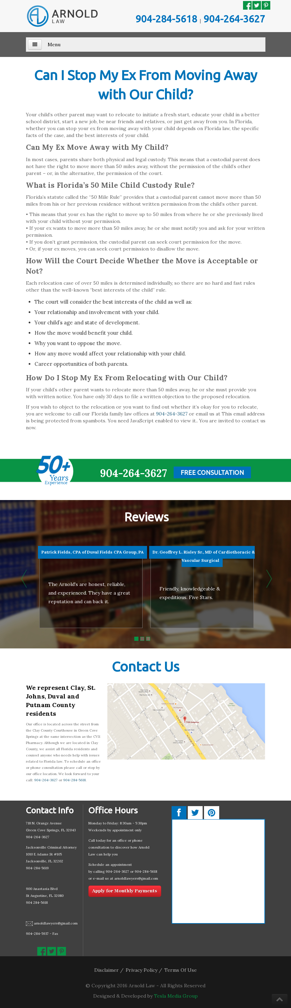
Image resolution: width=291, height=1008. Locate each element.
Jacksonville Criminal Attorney (51, 847)
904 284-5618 (37, 902)
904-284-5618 (166, 18)
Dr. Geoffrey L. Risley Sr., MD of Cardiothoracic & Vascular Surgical (204, 556)
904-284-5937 (37, 933)
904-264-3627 (234, 18)
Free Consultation (212, 472)
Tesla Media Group (176, 996)
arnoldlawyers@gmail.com (56, 923)
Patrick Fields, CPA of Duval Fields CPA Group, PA (92, 552)
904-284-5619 (37, 868)
